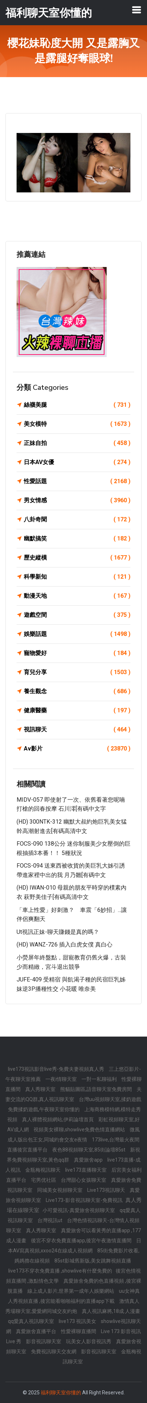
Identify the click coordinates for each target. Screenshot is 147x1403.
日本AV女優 (77, 462)
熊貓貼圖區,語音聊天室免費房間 (96, 1089)
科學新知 (77, 577)
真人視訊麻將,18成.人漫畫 (111, 1311)
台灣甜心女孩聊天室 (84, 1180)
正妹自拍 (77, 443)
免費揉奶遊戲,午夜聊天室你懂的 (44, 1109)
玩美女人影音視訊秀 (89, 1341)
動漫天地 (77, 596)
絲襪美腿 (77, 405)
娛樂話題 (77, 634)
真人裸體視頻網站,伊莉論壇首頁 (58, 1119)
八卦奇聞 (77, 520)
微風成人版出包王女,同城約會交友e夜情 (74, 1135)
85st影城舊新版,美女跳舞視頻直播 (92, 1261)
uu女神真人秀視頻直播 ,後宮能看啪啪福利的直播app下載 (74, 1296)
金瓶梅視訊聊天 (43, 1170)
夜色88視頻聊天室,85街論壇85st (89, 1150)
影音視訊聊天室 (44, 1341)
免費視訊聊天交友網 (54, 1351)
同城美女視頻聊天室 (60, 1190)
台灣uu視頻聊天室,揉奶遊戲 (110, 1099)
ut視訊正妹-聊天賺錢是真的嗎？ (58, 931)
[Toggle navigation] (137, 10)
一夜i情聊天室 (61, 1079)
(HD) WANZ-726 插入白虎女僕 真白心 (64, 944)
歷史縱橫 (77, 558)
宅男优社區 (44, 1180)
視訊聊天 (77, 730)
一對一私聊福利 (99, 1079)
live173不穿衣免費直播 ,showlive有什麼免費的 (60, 1271)
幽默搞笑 (77, 539)
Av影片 (77, 749)
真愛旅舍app (89, 1160)
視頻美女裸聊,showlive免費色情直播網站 (80, 1129)
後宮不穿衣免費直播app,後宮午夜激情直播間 (82, 1240)
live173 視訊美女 (78, 1321)
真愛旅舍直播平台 (36, 1331)
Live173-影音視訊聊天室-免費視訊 (85, 1200)
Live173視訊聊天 (106, 1190)
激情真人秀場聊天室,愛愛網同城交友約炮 (72, 1306)
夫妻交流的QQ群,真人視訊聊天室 (73, 1094)
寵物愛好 (77, 653)
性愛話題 (77, 481)
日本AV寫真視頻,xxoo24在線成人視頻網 (74, 1245)
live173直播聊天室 (86, 1170)
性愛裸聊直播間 (79, 1331)
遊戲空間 (77, 615)
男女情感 (77, 500)
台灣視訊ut (50, 1220)
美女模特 (77, 424)
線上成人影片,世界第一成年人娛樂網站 (71, 1291)
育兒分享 (77, 672)
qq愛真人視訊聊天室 (31, 1321)
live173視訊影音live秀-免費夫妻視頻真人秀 (56, 1069)
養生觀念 (77, 691)
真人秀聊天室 (41, 1089)
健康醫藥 (77, 710)
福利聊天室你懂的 (61, 1392)
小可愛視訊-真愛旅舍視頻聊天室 (79, 1210)
